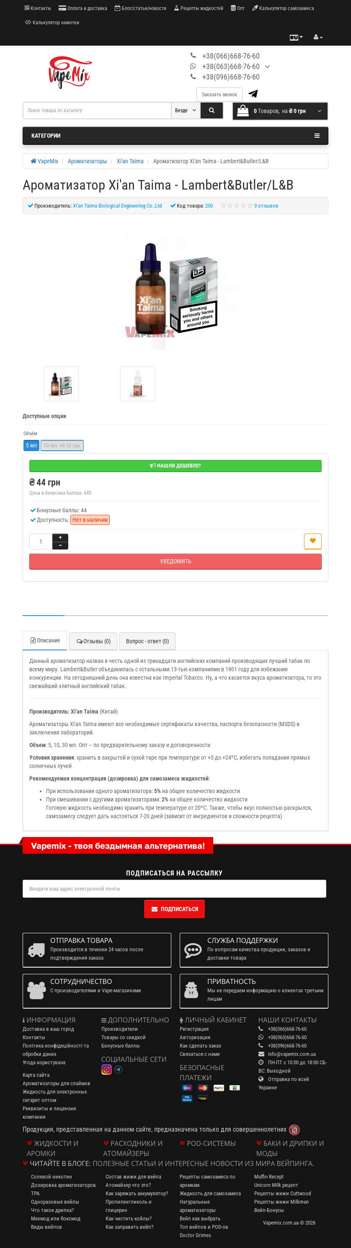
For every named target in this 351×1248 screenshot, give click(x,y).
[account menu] (318, 37)
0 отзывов (266, 206)
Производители (119, 1029)
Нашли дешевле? (175, 465)
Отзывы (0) (93, 641)
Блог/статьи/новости (140, 8)
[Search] (212, 110)
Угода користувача (44, 1062)
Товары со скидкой (123, 1037)
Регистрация (194, 1029)
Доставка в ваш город (48, 1029)
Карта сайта (36, 1075)
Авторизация (195, 1037)
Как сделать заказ (200, 1046)
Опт (238, 8)
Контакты (38, 8)
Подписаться (174, 909)
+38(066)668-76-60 (231, 55)
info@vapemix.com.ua (292, 1054)
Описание (44, 640)
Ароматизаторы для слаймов (56, 1083)
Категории (175, 135)
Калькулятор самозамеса (283, 8)
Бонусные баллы (120, 1046)
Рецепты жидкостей (198, 8)
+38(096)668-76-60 (231, 76)
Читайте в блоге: (60, 1163)
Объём (30, 434)
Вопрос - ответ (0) (147, 641)
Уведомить (175, 561)
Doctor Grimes (195, 1235)
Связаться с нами (200, 1054)
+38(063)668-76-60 (231, 66)
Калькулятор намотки (52, 22)
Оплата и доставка (83, 8)
